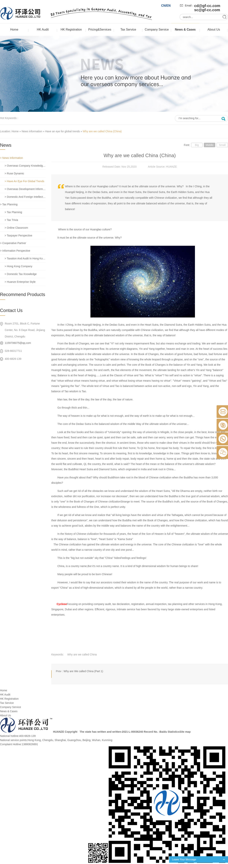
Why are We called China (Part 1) (83, 671)
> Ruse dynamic (14, 173)
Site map (185, 731)
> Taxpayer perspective (18, 235)
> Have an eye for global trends (24, 181)
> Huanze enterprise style (20, 281)
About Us (213, 29)
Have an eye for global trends (62, 131)
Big (197, 144)
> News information (11, 157)
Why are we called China (82, 654)
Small (222, 144)
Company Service (157, 29)
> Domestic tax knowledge (21, 274)
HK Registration (71, 29)
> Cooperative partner (13, 243)
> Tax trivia (11, 219)
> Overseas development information (25, 189)
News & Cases (185, 29)
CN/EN (166, 5)
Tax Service (128, 29)
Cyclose (62, 604)
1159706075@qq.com (18, 342)
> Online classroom (16, 227)
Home (14, 29)
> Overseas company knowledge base (25, 165)
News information (32, 131)
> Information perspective (15, 250)
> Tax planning (8, 204)
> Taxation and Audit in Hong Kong (25, 258)
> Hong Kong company (18, 266)
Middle (209, 144)
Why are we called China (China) (102, 131)
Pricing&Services (99, 29)
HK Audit (43, 29)
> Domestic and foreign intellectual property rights (25, 196)
